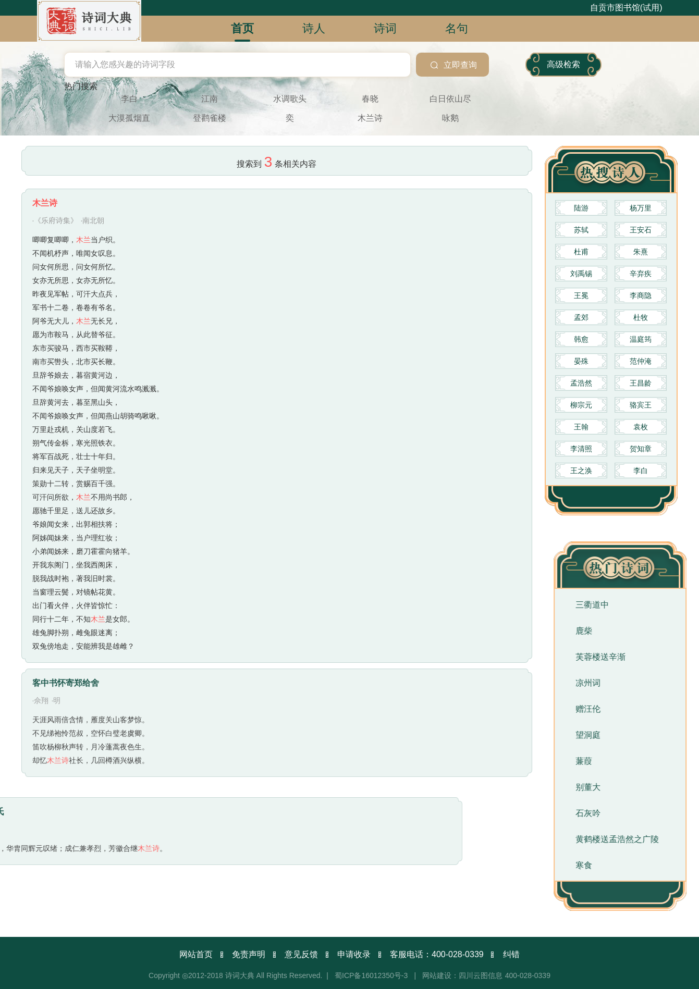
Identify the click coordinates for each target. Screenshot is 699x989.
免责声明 (248, 954)
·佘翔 (40, 623)
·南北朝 (92, 232)
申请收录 (354, 954)
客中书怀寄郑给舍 (65, 605)
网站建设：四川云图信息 (462, 975)
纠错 (511, 954)
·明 (55, 623)
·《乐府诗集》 (55, 232)
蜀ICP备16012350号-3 (371, 975)
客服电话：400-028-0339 (437, 954)
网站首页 (196, 954)
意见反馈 (301, 954)
